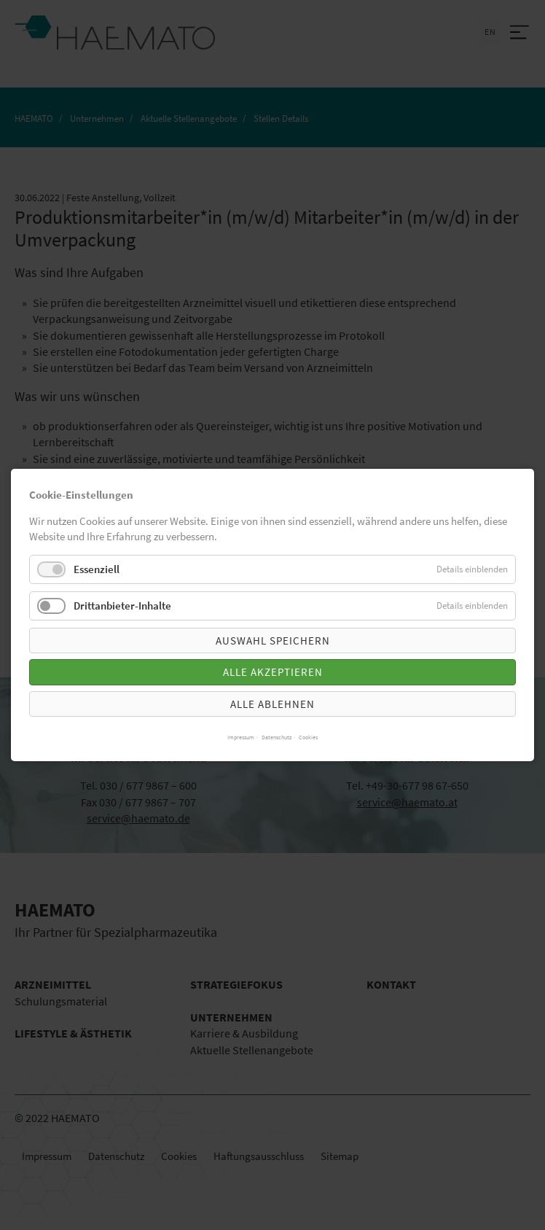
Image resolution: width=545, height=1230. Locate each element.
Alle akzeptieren (273, 672)
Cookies (308, 737)
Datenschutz (276, 737)
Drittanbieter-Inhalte (122, 605)
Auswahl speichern (273, 640)
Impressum (240, 737)
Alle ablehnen (272, 704)
